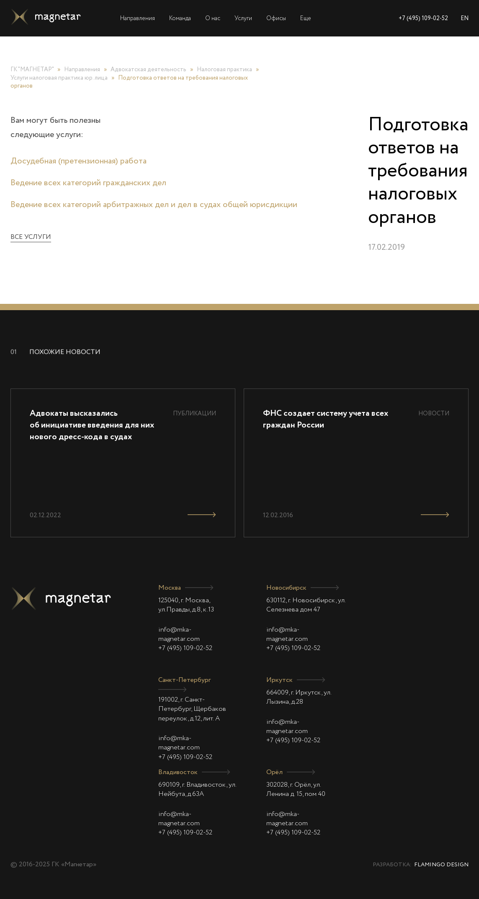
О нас (212, 18)
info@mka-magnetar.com (179, 635)
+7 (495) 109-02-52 (423, 18)
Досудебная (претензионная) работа (78, 161)
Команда (180, 18)
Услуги (243, 18)
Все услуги (30, 237)
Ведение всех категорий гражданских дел (88, 183)
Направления (137, 18)
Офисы (276, 18)
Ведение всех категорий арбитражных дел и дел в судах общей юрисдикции (153, 205)
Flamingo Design (441, 865)
